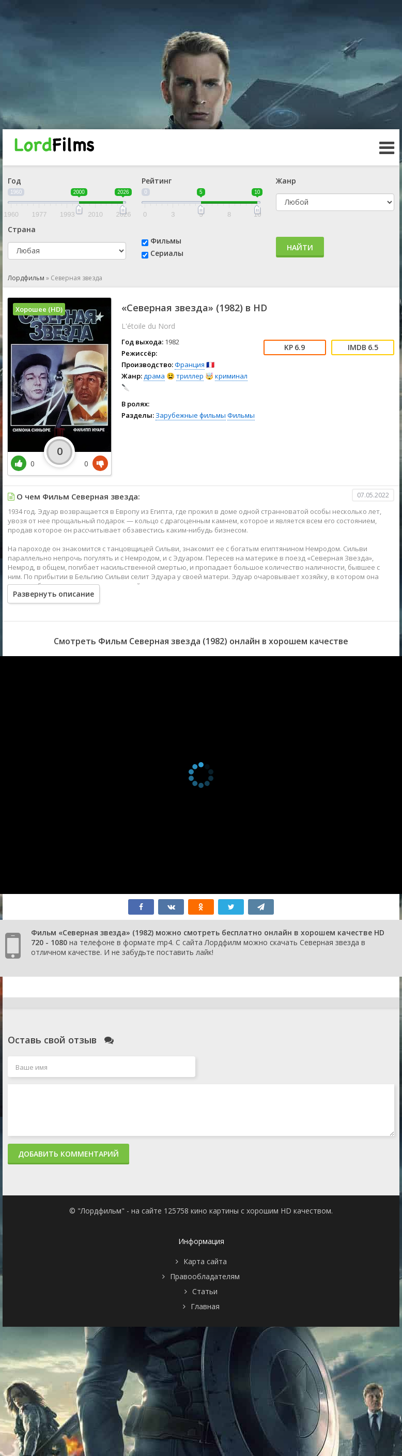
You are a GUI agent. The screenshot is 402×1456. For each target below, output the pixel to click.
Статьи (205, 1291)
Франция (190, 364)
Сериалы (166, 253)
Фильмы (165, 241)
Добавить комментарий (68, 1154)
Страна (22, 229)
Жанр (286, 181)
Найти (300, 247)
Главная (205, 1306)
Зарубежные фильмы (191, 415)
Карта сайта (205, 1261)
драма (154, 376)
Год (14, 181)
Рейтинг (157, 181)
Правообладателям (205, 1276)
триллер (190, 376)
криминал (231, 376)
